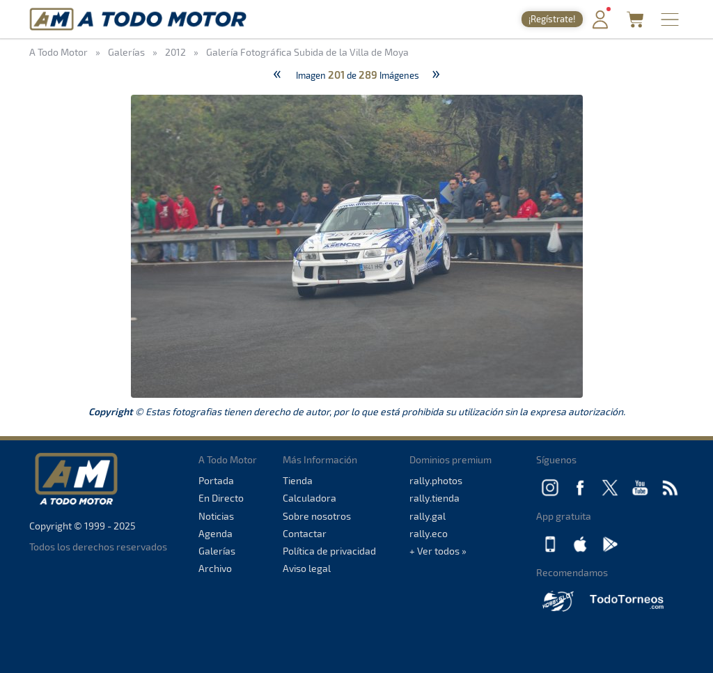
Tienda (298, 480)
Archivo (215, 568)
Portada (216, 480)
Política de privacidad (329, 551)
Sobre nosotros (317, 516)
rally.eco (428, 533)
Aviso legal (307, 568)
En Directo (221, 498)
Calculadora (309, 498)
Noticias (216, 516)
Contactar (305, 533)
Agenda (215, 533)
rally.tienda (434, 498)
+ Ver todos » (438, 551)
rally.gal (427, 516)
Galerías (216, 551)
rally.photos (435, 480)
